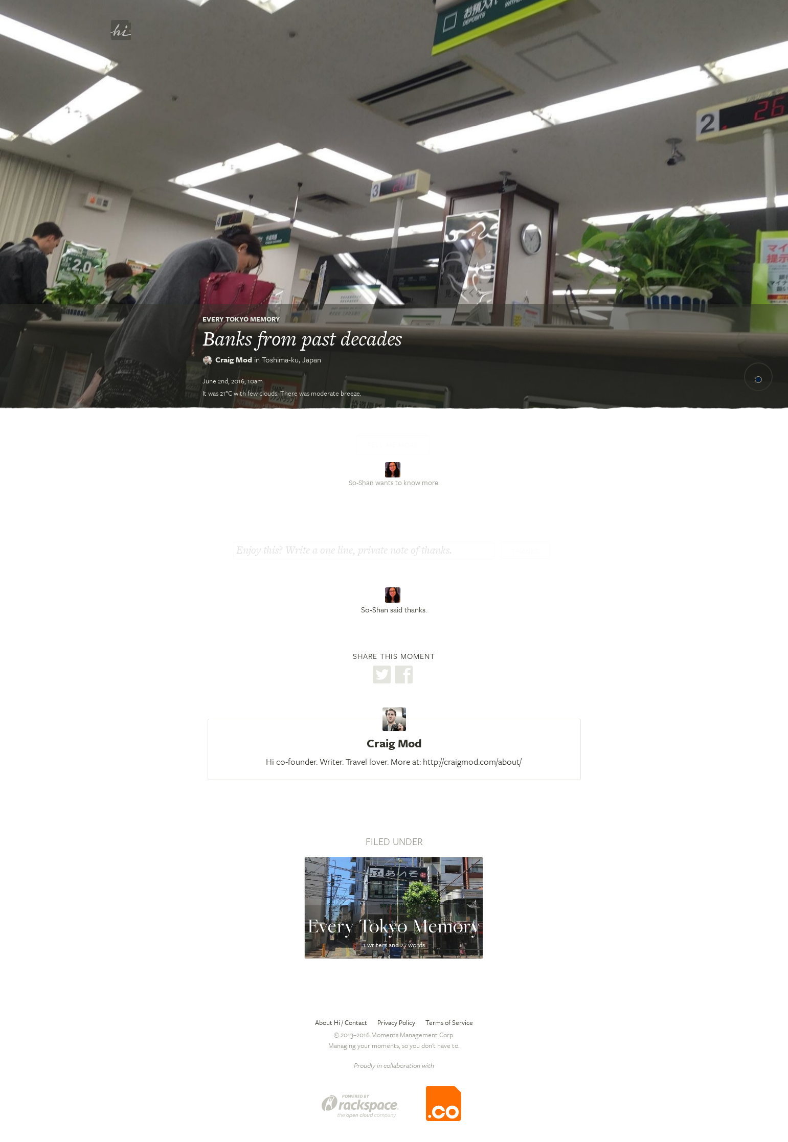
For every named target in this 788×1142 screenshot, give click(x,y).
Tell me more (392, 445)
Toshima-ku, (291, 359)
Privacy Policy (396, 1022)
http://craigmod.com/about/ (472, 761)
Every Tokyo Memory (241, 319)
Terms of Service (449, 1022)
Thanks (525, 551)
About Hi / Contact (341, 1022)
